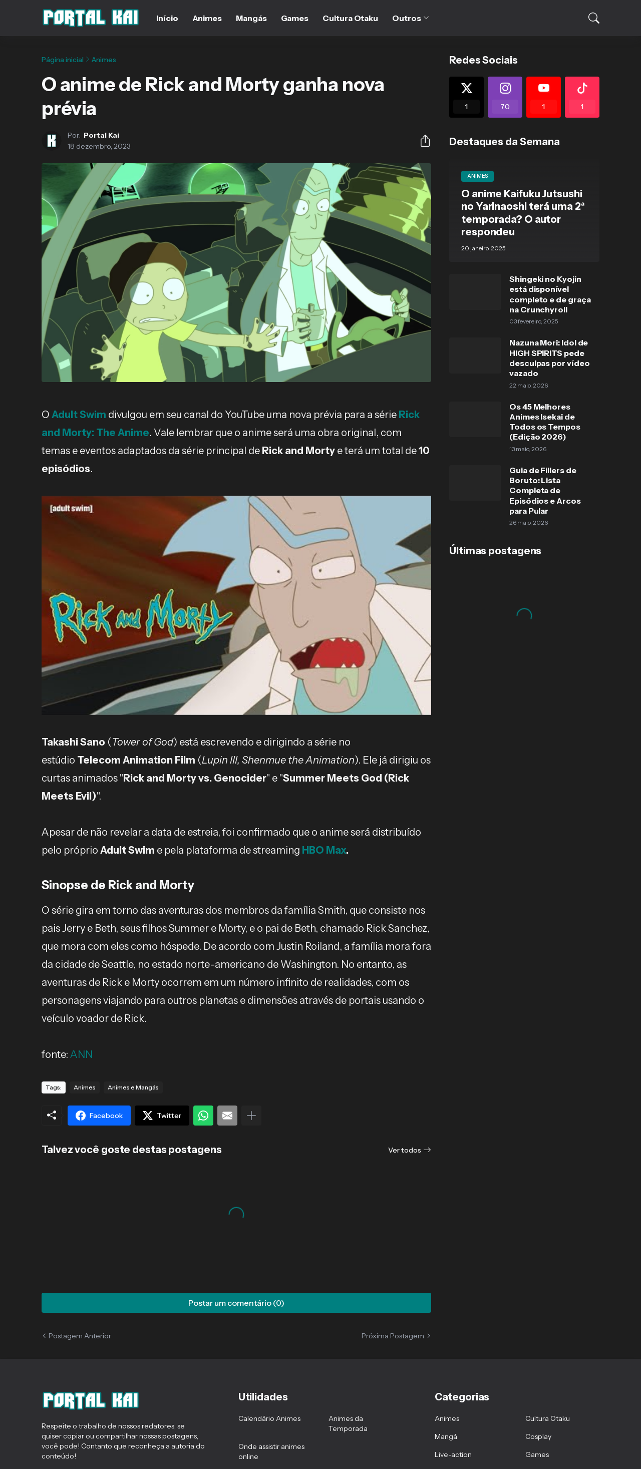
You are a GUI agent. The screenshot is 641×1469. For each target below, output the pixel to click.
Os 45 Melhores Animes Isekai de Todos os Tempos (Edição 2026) (544, 422)
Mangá (446, 1436)
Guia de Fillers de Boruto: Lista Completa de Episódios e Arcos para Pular (545, 490)
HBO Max (324, 850)
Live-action (453, 1454)
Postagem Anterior (80, 1335)
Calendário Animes (269, 1418)
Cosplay (538, 1436)
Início (167, 18)
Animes (207, 18)
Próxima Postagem (393, 1335)
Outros (406, 18)
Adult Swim (79, 415)
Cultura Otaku (350, 18)
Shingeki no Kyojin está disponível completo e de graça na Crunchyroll (549, 294)
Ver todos (404, 1150)
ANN (81, 1054)
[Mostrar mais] (251, 1116)
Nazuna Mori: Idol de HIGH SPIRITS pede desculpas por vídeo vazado (549, 357)
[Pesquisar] (587, 18)
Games (295, 18)
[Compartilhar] (421, 141)
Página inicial (63, 59)
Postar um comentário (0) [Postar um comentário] (236, 1303)
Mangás (251, 18)
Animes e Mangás (133, 1087)
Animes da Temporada (348, 1423)
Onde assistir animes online (271, 1451)
